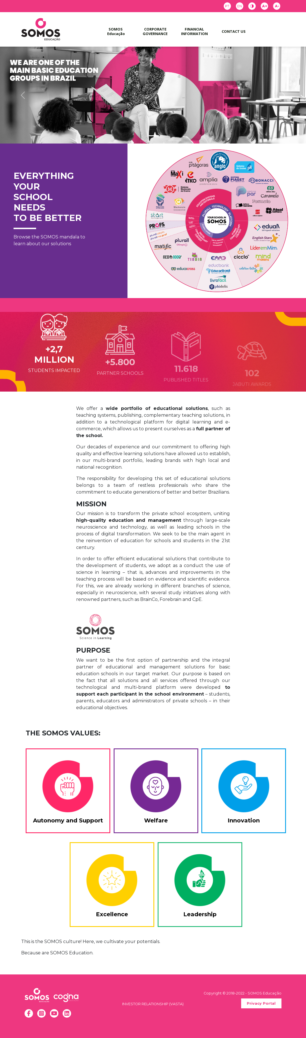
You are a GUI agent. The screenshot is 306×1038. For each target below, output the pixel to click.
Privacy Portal (261, 1003)
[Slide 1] (153, 136)
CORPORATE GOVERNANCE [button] (155, 31)
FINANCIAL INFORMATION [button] (194, 31)
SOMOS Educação (116, 31)
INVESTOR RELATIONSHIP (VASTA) (153, 1004)
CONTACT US (233, 31)
